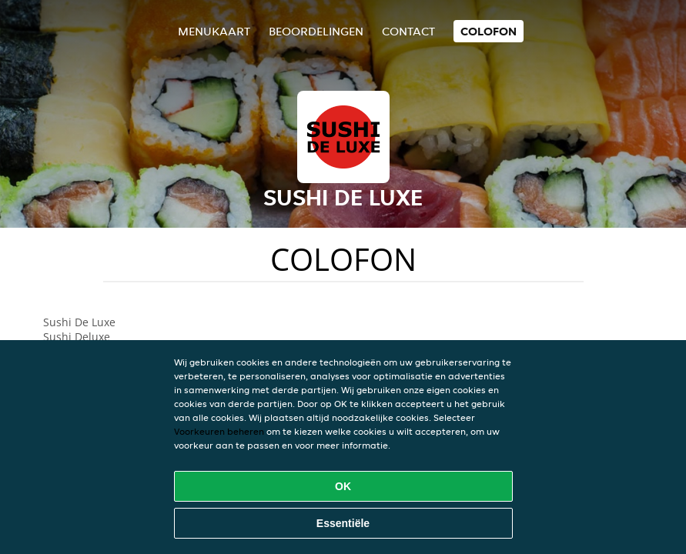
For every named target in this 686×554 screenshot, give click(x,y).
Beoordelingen (316, 31)
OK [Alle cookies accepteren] (343, 486)
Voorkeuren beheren (219, 431)
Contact (408, 31)
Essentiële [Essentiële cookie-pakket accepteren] (343, 523)
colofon (488, 31)
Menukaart (214, 31)
